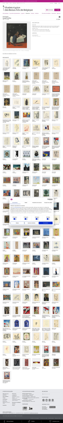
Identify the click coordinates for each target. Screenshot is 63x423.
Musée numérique (15, 400)
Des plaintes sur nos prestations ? (34, 418)
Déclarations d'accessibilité (43, 418)
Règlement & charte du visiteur (6, 403)
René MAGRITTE (36, 36)
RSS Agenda (44, 406)
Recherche (54, 13)
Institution (37, 13)
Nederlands (51, 3)
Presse (11, 3)
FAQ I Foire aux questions (5, 394)
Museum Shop (5, 401)
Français (55, 3)
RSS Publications (44, 409)
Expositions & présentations (14, 13)
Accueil (4, 3)
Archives (13, 397)
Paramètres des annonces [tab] (37, 202)
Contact (7, 3)
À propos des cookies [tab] (48, 202)
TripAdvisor (52, 401)
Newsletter (53, 407)
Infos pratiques (5, 13)
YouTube (46, 401)
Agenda (22, 13)
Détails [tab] (26, 202)
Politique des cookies (57, 418)
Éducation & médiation (46, 13)
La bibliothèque (14, 395)
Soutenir (13, 403)
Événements (14, 3)
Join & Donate (50, 9)
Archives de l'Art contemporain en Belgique (16, 399)
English (59, 3)
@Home (58, 13)
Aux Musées (5, 399)
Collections (27, 13)
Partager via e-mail (59, 19)
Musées (32, 13)
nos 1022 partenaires (17, 207)
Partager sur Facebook (56, 19)
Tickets (58, 9)
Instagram (49, 401)
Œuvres (59, 17)
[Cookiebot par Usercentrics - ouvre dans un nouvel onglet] (48, 199)
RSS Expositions (44, 407)
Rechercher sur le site (18, 3)
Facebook (43, 401)
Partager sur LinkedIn (58, 19)
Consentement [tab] (14, 202)
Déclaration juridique (51, 418)
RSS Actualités (44, 408)
